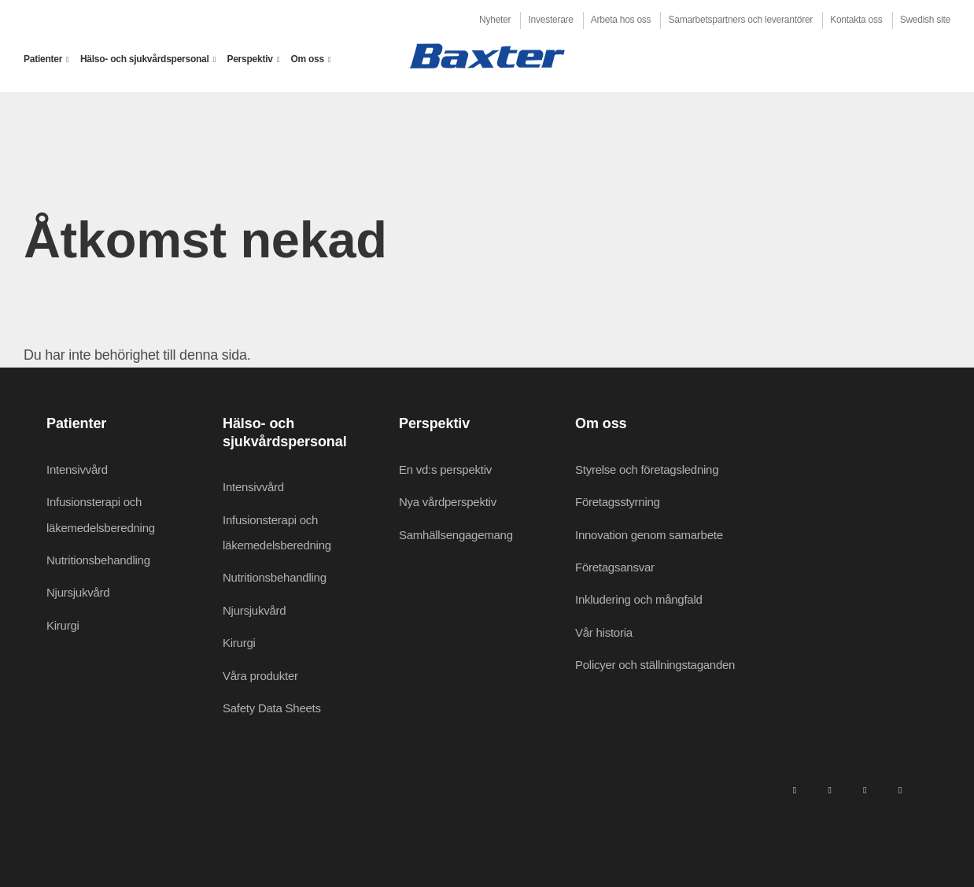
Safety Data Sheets (272, 708)
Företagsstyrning (617, 501)
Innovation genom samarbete (649, 534)
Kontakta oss (856, 19)
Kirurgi (62, 625)
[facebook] (829, 790)
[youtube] (900, 790)
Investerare (550, 19)
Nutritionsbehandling (98, 560)
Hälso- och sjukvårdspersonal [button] (144, 59)
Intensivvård (77, 469)
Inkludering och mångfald (639, 599)
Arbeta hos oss (621, 19)
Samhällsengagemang (456, 534)
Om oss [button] (307, 59)
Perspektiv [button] (249, 59)
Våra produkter (260, 675)
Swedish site (925, 19)
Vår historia (604, 632)
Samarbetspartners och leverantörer (740, 19)
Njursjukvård (77, 592)
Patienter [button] (43, 59)
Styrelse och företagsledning (646, 469)
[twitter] (864, 790)
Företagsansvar (615, 567)
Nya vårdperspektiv (447, 501)
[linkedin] (794, 790)
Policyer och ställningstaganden (655, 664)
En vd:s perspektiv (445, 469)
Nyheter (495, 19)
